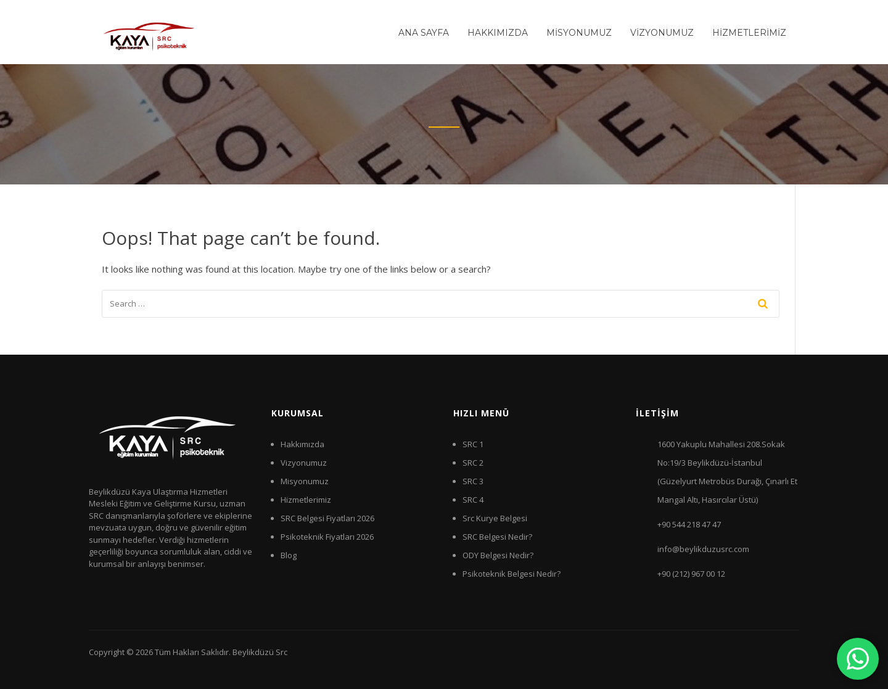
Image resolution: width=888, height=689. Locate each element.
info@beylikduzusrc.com (703, 549)
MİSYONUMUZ (579, 32)
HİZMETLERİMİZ (749, 32)
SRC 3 (472, 481)
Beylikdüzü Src (259, 652)
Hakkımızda (302, 444)
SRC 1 (472, 444)
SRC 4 (472, 499)
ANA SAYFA (423, 32)
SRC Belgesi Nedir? (497, 536)
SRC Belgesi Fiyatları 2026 (327, 518)
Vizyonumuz (304, 462)
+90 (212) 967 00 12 (691, 573)
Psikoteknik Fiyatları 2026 (327, 536)
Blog (289, 555)
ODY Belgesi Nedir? (497, 555)
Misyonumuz (305, 481)
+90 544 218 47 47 (689, 524)
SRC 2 (472, 462)
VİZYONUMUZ (662, 32)
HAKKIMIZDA (497, 32)
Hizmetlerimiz (306, 499)
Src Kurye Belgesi (494, 518)
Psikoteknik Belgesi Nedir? (511, 573)
